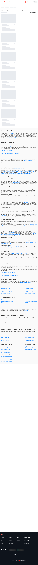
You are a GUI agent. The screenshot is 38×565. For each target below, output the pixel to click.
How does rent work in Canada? (7, 165)
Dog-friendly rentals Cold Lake (5, 510)
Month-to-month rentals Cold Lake (6, 519)
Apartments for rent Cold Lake (5, 485)
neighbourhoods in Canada (5, 197)
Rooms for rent (12, 281)
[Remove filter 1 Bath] (15, 7)
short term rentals (8, 209)
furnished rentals (12, 207)
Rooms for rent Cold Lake (5, 491)
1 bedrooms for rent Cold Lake (5, 497)
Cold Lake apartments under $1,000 (6, 525)
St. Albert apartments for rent (5, 419)
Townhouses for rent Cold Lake (6, 488)
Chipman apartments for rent (5, 405)
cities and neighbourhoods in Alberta (8, 147)
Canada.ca (3, 443)
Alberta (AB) (10, 136)
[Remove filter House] (3, 7)
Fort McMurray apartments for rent (6, 411)
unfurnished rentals (5, 208)
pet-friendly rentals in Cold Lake (6, 299)
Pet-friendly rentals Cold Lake (5, 509)
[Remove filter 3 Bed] (12, 7)
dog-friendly (11, 300)
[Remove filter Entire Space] (8, 7)
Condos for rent (3, 268)
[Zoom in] (36, 560)
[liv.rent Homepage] (2, 1)
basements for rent (12, 256)
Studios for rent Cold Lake (5, 495)
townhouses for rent (9, 248)
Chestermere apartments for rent (6, 410)
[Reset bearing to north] (36, 563)
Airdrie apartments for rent (5, 407)
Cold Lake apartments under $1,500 (6, 526)
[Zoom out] (36, 562)
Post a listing (29, 1)
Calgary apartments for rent (5, 402)
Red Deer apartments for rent (5, 408)
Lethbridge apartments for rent (5, 413)
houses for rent (10, 230)
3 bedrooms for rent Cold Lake (5, 500)
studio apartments (12, 204)
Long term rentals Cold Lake (5, 516)
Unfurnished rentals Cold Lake (5, 507)
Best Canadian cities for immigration (8, 380)
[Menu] (35, 2)
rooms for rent (3, 341)
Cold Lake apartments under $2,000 (6, 528)
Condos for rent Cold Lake (5, 486)
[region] (27, 286)
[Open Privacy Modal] (4, 2)
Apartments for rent (9, 221)
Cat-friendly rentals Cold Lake (5, 512)
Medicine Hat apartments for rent (6, 416)
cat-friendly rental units (5, 301)
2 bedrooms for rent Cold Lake (5, 498)
